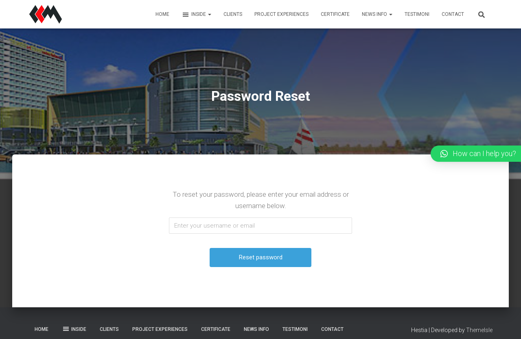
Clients (232, 14)
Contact (453, 14)
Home (162, 14)
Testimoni (417, 14)
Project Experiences (281, 14)
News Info (377, 14)
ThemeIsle (479, 330)
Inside (196, 15)
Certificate (335, 14)
